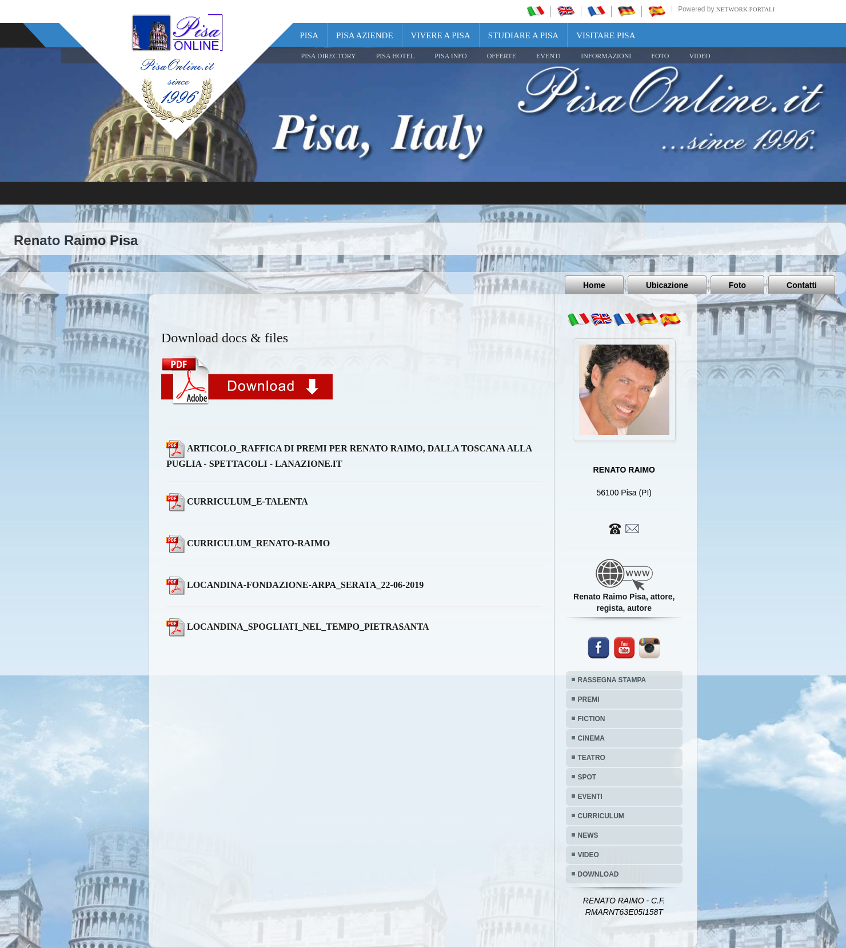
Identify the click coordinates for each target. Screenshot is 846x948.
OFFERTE (501, 56)
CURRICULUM (601, 816)
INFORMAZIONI (606, 56)
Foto (737, 285)
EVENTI (548, 56)
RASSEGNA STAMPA (612, 680)
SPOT (587, 777)
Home (594, 285)
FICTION (591, 719)
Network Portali (745, 9)
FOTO (660, 56)
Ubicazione (667, 285)
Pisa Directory (328, 56)
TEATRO (591, 758)
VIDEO (699, 56)
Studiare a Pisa (523, 35)
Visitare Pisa (605, 35)
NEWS (588, 835)
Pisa (309, 35)
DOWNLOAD (598, 874)
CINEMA (591, 738)
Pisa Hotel (395, 56)
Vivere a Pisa (440, 35)
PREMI (589, 699)
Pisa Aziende (364, 35)
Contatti (802, 285)
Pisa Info (450, 56)
